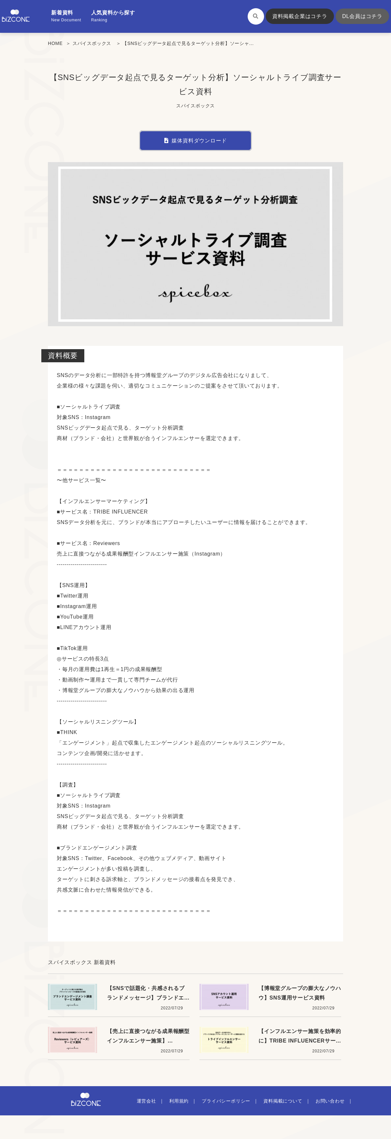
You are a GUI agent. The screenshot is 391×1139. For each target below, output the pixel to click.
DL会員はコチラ (362, 16)
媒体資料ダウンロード (195, 140)
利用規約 (179, 1101)
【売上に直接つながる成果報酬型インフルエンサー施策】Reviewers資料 (148, 1040)
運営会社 (146, 1101)
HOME (55, 43)
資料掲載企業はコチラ (299, 16)
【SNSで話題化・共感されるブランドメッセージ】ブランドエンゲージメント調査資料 (148, 997)
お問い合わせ (330, 1101)
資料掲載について (282, 1101)
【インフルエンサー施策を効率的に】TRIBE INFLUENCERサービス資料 (299, 1040)
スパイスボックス (91, 43)
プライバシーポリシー (226, 1101)
